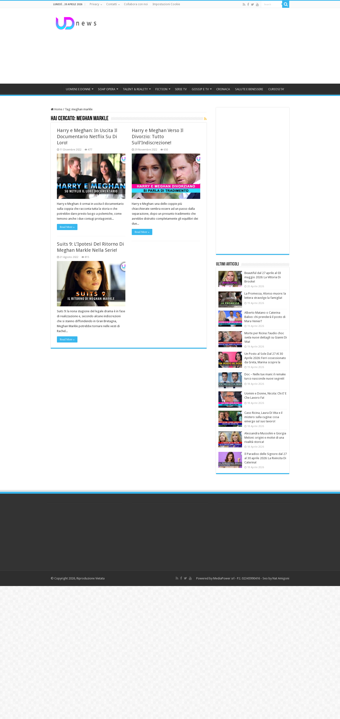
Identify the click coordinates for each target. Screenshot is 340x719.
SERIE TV (181, 89)
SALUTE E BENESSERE (249, 89)
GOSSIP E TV (200, 89)
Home (56, 109)
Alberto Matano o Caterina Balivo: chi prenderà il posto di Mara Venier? (264, 317)
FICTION (161, 89)
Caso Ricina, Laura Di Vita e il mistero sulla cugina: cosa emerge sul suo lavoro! (263, 417)
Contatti (111, 4)
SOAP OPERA (106, 89)
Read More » (67, 227)
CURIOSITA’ (276, 89)
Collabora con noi (136, 4)
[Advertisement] (200, 46)
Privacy (94, 4)
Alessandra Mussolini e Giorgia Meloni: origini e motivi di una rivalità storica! (265, 438)
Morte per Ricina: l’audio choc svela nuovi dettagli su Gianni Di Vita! (265, 337)
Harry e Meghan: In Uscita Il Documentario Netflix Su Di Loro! (87, 137)
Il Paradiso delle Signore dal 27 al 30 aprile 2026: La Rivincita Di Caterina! (265, 458)
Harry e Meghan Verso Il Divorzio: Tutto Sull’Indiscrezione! (157, 137)
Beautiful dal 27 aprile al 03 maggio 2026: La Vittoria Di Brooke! (262, 277)
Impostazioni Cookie (166, 4)
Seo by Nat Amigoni (276, 578)
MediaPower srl (223, 578)
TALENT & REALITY (135, 89)
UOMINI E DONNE (78, 89)
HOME (57, 89)
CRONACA (223, 89)
